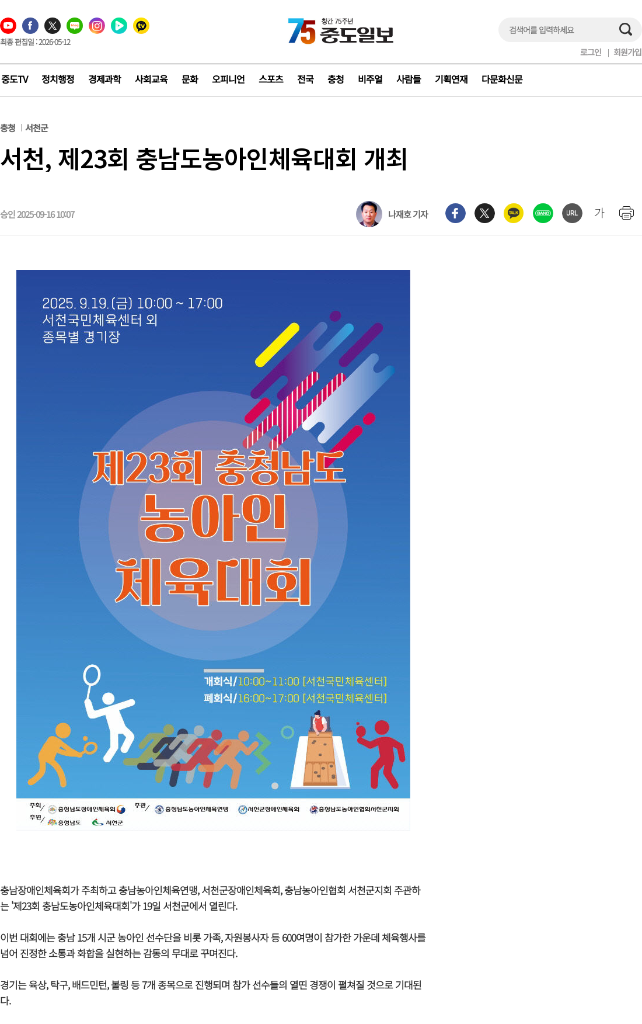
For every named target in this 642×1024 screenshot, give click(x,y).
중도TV (14, 79)
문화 (190, 79)
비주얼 (370, 79)
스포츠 (271, 79)
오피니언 (228, 79)
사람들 (408, 79)
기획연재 (451, 79)
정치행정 (57, 79)
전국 (305, 79)
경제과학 (104, 79)
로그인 (590, 52)
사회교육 (151, 79)
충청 (335, 79)
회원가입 (627, 52)
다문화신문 (502, 79)
